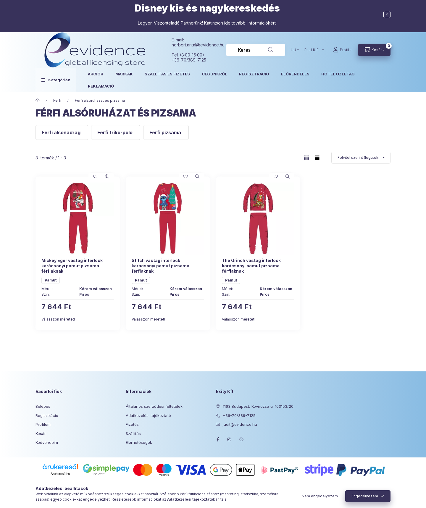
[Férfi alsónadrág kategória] (62, 132)
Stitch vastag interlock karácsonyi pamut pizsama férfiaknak (160, 266)
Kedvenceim (47, 442)
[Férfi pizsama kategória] (166, 132)
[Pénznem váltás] (313, 50)
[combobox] (255, 50)
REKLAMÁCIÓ (101, 86)
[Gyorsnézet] (107, 176)
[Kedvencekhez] (95, 176)
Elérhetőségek (139, 442)
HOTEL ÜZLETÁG (338, 74)
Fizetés (132, 424)
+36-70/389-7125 (239, 415)
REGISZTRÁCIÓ (254, 74)
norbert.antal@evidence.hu (198, 44)
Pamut (51, 280)
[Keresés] (270, 50)
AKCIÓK (96, 74)
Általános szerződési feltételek (154, 406)
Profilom (43, 424)
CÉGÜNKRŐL (214, 74)
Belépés (43, 406)
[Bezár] (386, 14)
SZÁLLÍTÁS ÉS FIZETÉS (167, 74)
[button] (56, 80)
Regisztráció (47, 415)
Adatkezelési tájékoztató (148, 415)
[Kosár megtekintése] (374, 50)
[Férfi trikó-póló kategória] (115, 132)
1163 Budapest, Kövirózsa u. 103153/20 (258, 406)
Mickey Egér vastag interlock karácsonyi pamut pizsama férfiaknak (72, 266)
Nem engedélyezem (320, 496)
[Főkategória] (38, 100)
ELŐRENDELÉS (295, 74)
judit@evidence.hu (240, 424)
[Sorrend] (360, 158)
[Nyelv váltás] (293, 50)
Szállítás (133, 433)
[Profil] (342, 50)
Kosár (41, 433)
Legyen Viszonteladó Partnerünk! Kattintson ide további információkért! (207, 22)
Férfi (57, 100)
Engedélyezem (364, 496)
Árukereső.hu (60, 473)
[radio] (317, 158)
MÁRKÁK (124, 74)
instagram (229, 439)
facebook (218, 439)
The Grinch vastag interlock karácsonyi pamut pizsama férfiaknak (251, 266)
